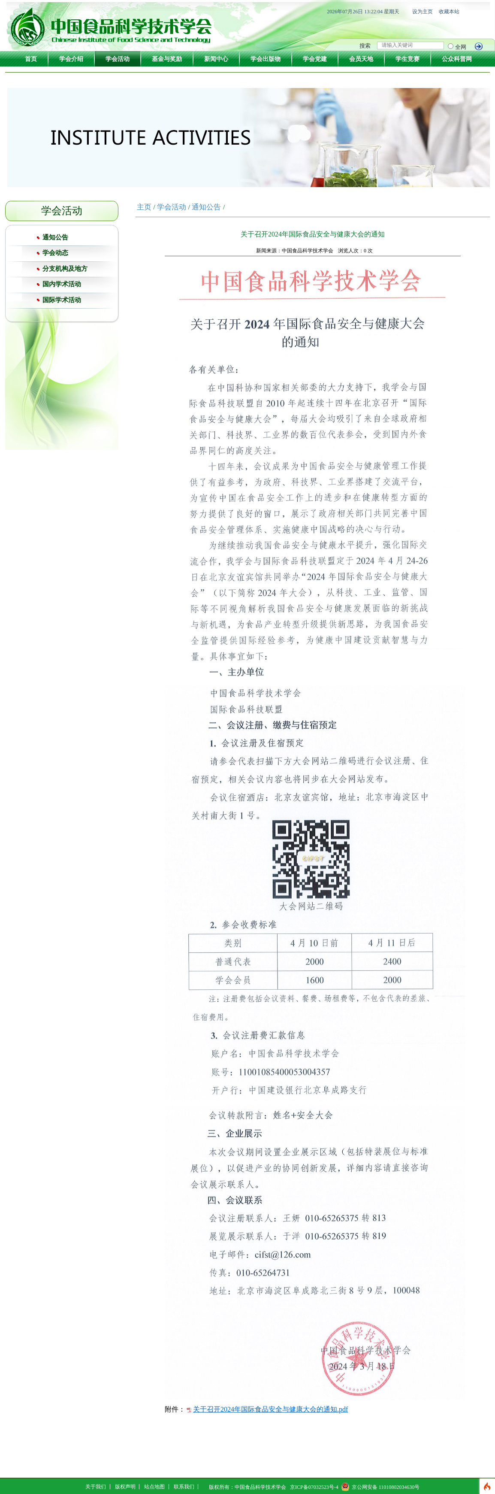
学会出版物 (266, 59)
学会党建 (315, 59)
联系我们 (184, 1487)
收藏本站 (449, 12)
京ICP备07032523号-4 (314, 1487)
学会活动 (118, 59)
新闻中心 (216, 59)
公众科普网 (457, 59)
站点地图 (154, 1487)
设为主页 (422, 12)
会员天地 (361, 59)
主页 (144, 207)
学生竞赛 (407, 59)
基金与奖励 (167, 59)
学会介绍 (71, 59)
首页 (31, 59)
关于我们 (95, 1487)
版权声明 (125, 1487)
